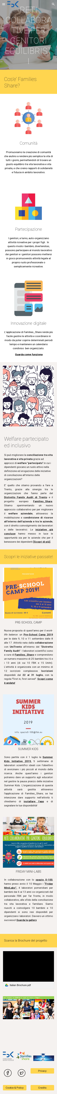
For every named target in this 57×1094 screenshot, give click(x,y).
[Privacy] (42, 1071)
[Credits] (42, 1087)
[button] (3, 4)
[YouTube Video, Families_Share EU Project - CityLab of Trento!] (28, 1035)
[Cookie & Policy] (14, 1087)
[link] (28, 970)
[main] (28, 36)
